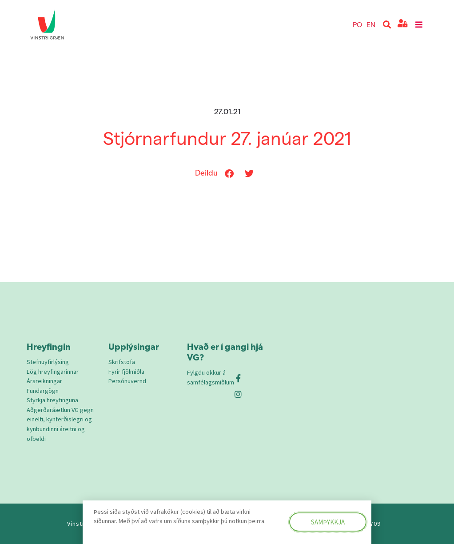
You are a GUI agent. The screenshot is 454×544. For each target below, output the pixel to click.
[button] (387, 24)
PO (357, 24)
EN (370, 24)
